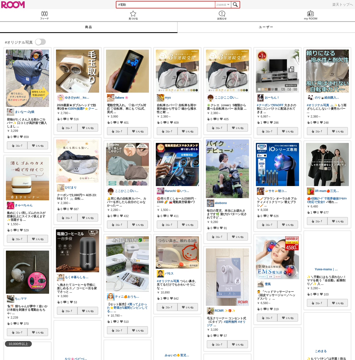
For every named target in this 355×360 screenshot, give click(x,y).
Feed (44, 15)
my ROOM (310, 15)
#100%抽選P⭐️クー (80, 108)
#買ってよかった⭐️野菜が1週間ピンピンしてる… (127, 308)
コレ (19, 145)
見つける (133, 15)
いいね (39, 145)
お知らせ (222, 15)
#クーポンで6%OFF (270, 105)
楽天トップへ (342, 4)
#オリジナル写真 (168, 281)
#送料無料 (230, 322)
